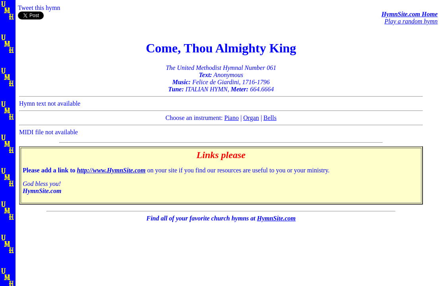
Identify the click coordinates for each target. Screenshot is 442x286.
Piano (231, 117)
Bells (270, 117)
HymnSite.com (276, 218)
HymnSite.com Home (410, 14)
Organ (251, 117)
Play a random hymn (411, 21)
